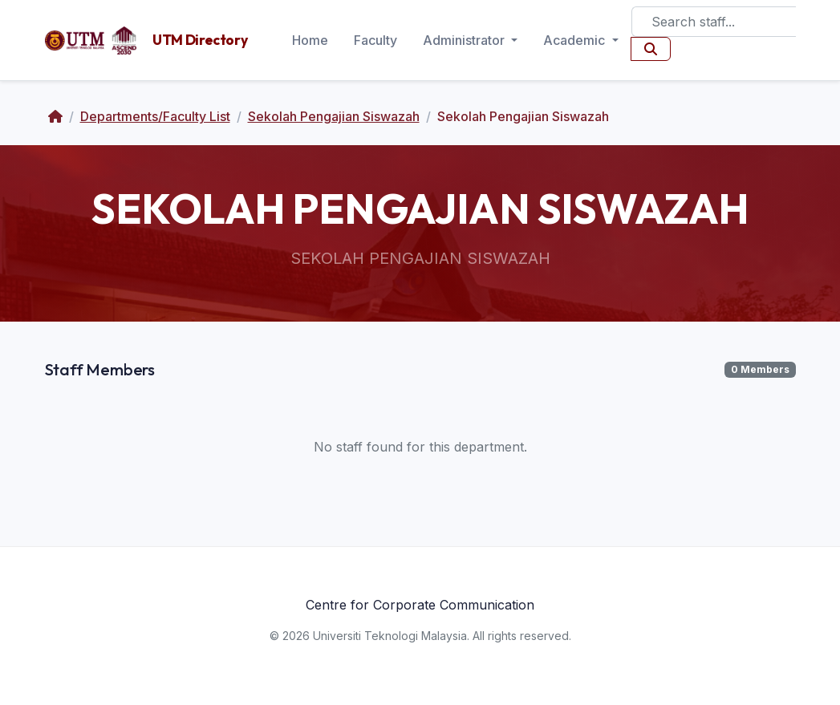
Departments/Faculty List (155, 116)
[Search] (713, 21)
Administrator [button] (465, 40)
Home (310, 40)
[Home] (55, 116)
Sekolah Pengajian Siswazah (334, 116)
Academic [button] (575, 40)
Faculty (375, 40)
